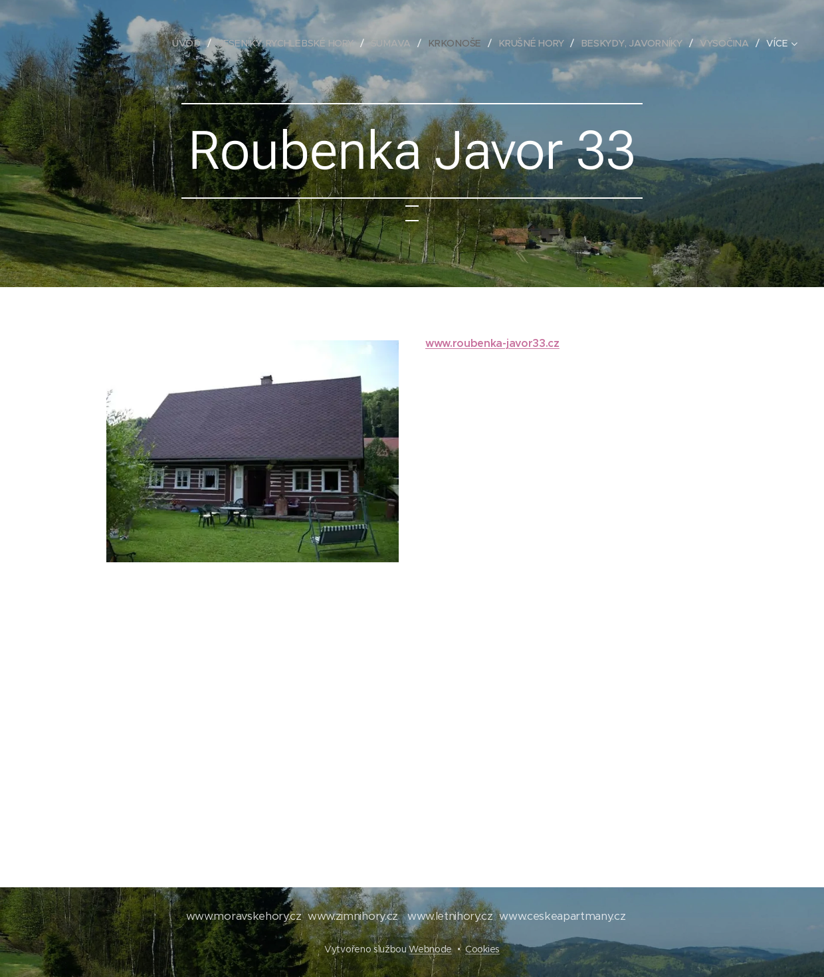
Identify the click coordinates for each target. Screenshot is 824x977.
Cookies (482, 949)
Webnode (430, 949)
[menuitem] (194, 43)
